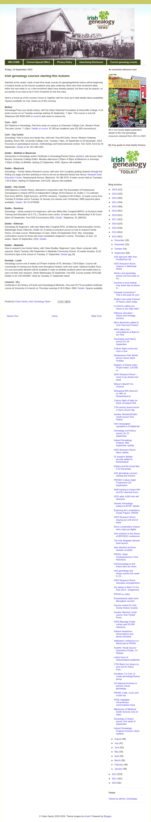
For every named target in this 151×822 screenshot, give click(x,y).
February (119, 764)
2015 (114, 228)
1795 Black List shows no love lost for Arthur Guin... (126, 667)
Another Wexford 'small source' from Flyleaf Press (125, 615)
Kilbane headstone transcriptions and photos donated (123, 634)
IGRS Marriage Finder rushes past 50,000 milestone (124, 624)
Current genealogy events (123, 62)
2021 (114, 202)
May (116, 752)
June (117, 747)
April (116, 756)
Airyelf (87, 816)
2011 (114, 778)
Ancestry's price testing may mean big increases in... (127, 285)
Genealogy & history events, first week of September (124, 721)
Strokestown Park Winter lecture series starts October (126, 358)
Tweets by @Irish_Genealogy (122, 799)
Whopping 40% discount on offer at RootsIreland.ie (126, 393)
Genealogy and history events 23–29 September (125, 341)
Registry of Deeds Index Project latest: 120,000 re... (126, 367)
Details (20, 147)
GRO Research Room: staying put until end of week (126, 520)
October (118, 249)
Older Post (96, 316)
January (118, 769)
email (36, 116)
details (80, 156)
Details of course (39, 128)
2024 (114, 189)
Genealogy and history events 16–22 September (125, 433)
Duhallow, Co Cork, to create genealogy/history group (127, 676)
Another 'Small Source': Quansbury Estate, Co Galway (126, 650)
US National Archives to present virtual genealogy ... (125, 686)
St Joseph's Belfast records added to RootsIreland (123, 459)
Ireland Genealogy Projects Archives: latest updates (126, 731)
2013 (114, 236)
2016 (114, 223)
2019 (114, 211)
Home (55, 316)
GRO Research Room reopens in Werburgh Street (125, 266)
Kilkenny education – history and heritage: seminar (125, 315)
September (120, 253)
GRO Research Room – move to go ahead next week (126, 377)
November (119, 244)
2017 (114, 219)
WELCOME (14, 62)
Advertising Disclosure (91, 62)
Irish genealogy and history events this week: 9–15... (127, 573)
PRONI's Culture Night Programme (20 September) (125, 482)
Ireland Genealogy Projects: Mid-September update (124, 443)
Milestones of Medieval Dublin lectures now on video (126, 712)
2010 (114, 783)
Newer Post (12, 316)
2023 (114, 194)
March (117, 760)
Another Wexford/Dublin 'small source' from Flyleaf (125, 417)
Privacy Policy (64, 62)
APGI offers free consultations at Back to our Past (126, 332)
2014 (114, 232)
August (118, 739)
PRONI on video (122, 594)
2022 (114, 198)
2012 (114, 774)
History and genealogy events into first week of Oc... (126, 276)
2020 (114, 206)
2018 (114, 215)
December (119, 240)
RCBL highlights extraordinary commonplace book (124, 702)
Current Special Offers (38, 62)
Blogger (107, 816)
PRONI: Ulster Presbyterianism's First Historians (126, 557)
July (116, 743)
